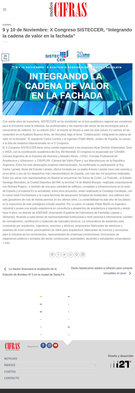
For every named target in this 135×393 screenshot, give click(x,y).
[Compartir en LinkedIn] (83, 255)
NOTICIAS (10, 358)
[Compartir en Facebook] (58, 255)
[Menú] (5, 9)
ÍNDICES (9, 365)
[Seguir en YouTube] (55, 345)
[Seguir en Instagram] (49, 345)
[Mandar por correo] (70, 255)
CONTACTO (11, 378)
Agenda (7, 25)
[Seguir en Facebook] (43, 345)
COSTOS (10, 371)
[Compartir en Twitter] (64, 255)
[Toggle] (95, 365)
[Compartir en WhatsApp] (52, 255)
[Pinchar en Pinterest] (76, 255)
